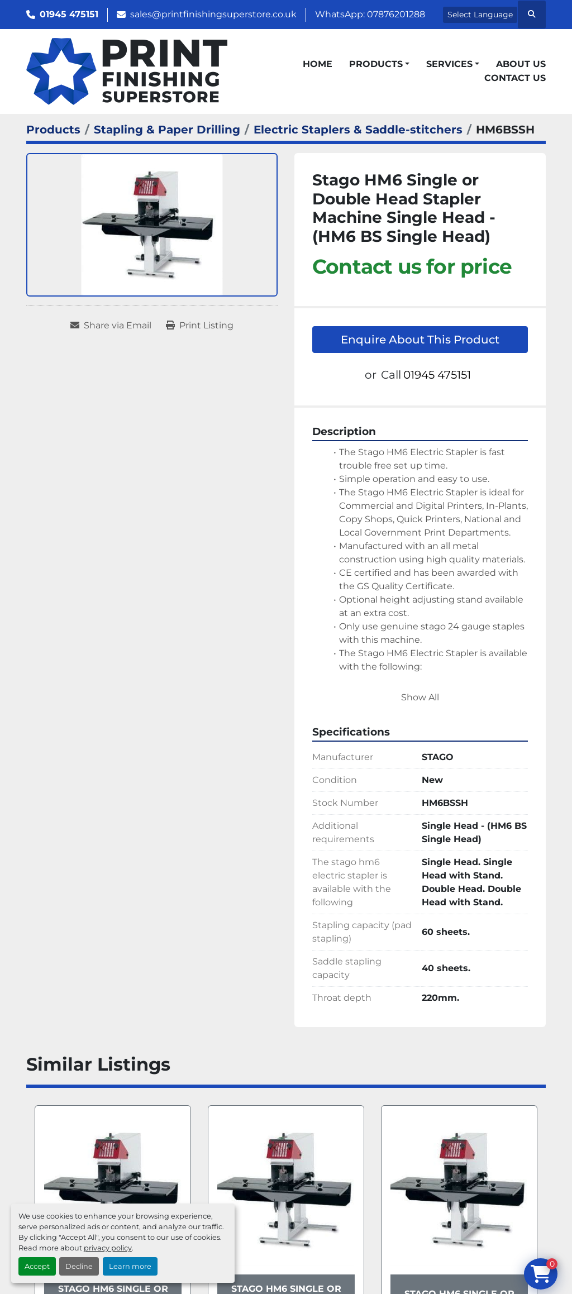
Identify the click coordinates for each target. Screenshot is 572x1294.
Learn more (130, 1266)
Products (376, 64)
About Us (521, 64)
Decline (79, 1266)
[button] (379, 64)
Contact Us (515, 78)
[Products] (53, 129)
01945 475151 (69, 14)
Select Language (480, 14)
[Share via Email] (111, 325)
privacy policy (108, 1248)
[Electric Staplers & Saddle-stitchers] (358, 129)
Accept (37, 1266)
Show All (420, 697)
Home (317, 64)
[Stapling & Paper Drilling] (167, 129)
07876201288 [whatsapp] (396, 14)
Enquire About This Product (420, 339)
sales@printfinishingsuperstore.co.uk (213, 14)
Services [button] (449, 64)
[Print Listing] (200, 325)
